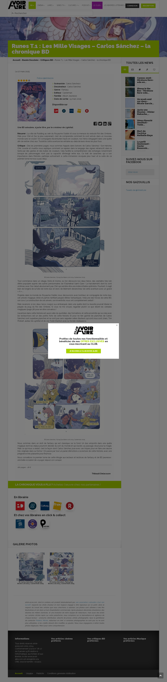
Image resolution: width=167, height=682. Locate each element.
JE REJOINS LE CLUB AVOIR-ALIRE (83, 351)
